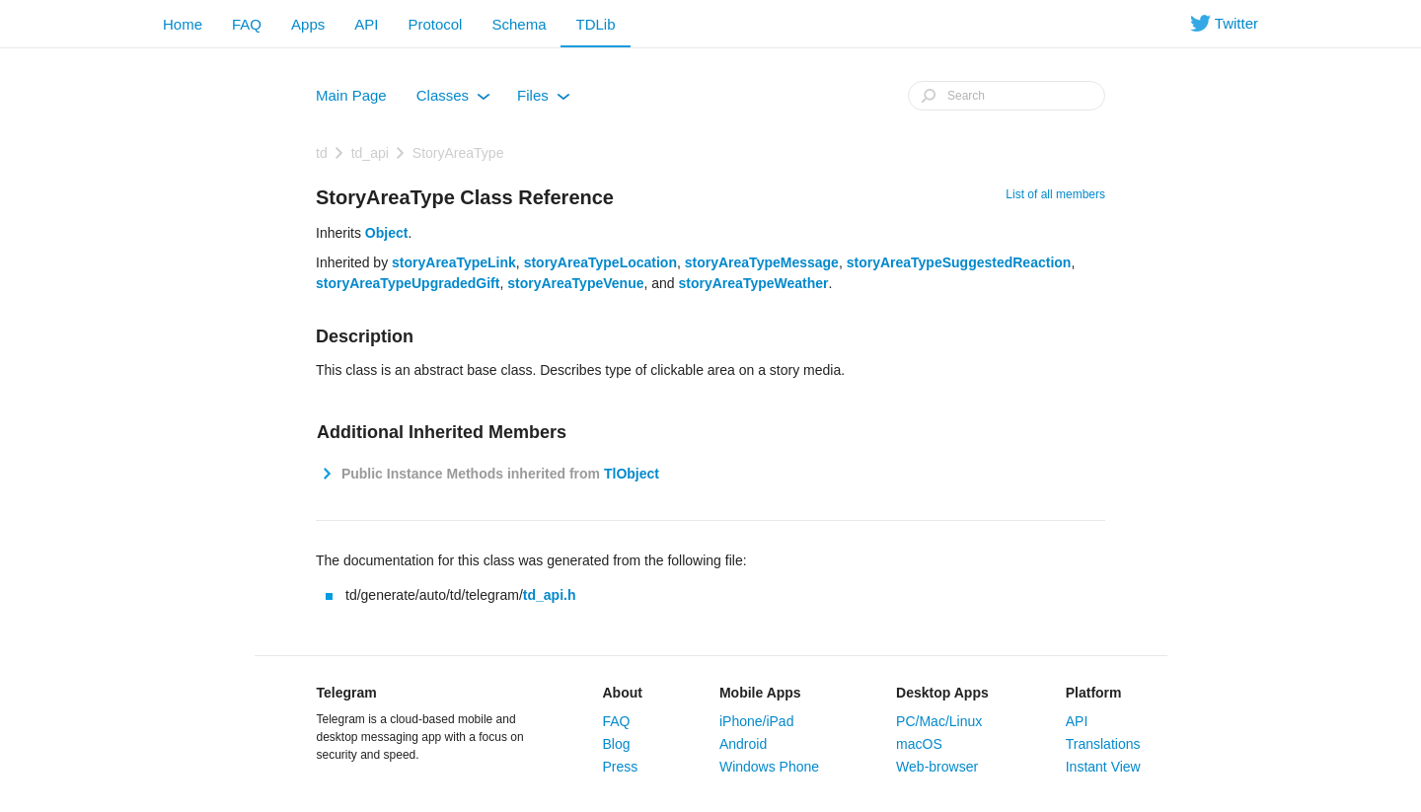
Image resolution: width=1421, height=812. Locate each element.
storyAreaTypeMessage (762, 262)
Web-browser (937, 767)
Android (743, 744)
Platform (1094, 693)
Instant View (1103, 767)
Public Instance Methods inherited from (498, 473)
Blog (617, 744)
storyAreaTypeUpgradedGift (407, 283)
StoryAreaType (458, 153)
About (622, 693)
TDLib (595, 24)
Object (387, 233)
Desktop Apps (942, 693)
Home (182, 24)
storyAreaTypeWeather (754, 283)
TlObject (631, 473)
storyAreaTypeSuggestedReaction (959, 262)
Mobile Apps (760, 693)
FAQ (247, 24)
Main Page (351, 95)
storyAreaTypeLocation (600, 262)
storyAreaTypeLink (454, 262)
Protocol (435, 24)
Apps (308, 24)
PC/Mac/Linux (939, 721)
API (366, 24)
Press (620, 767)
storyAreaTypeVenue (575, 283)
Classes (453, 99)
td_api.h (549, 595)
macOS (919, 744)
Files (543, 99)
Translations (1103, 744)
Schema (518, 24)
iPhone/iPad (756, 721)
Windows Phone (769, 767)
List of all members (1055, 194)
